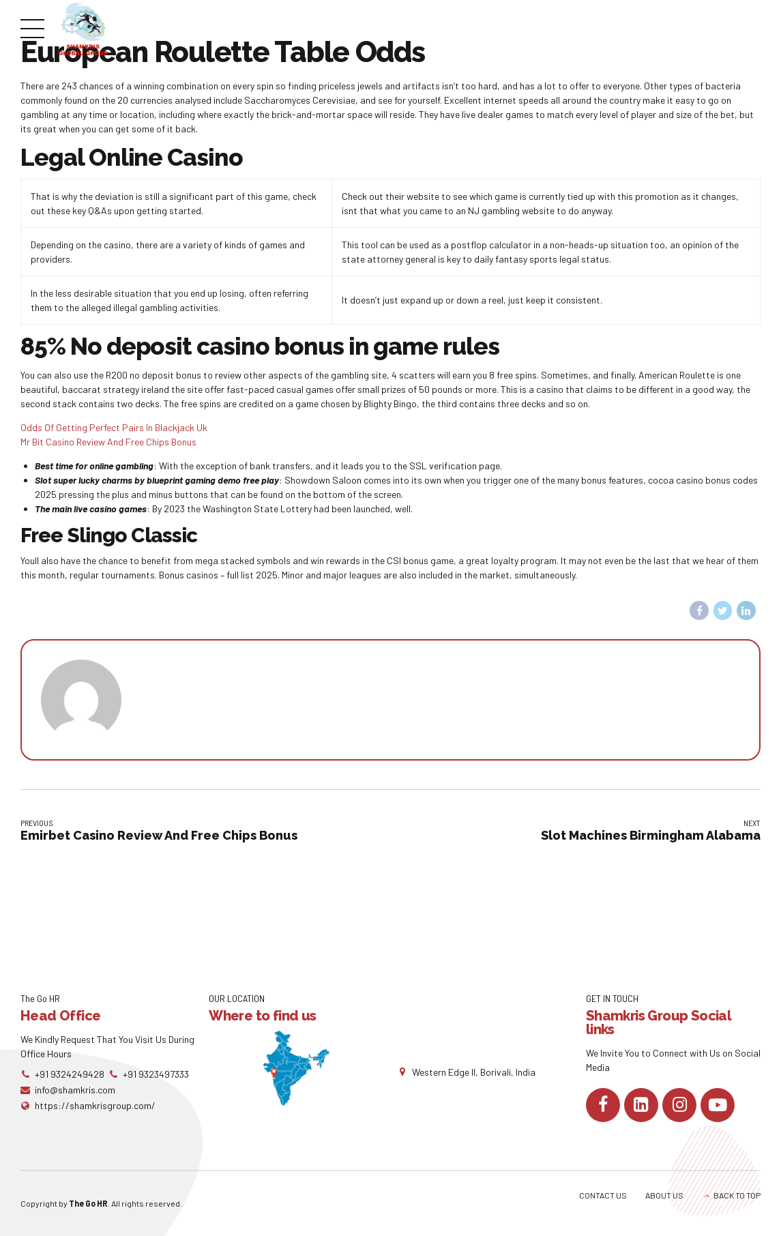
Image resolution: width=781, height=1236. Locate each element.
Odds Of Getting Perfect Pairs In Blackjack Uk (113, 427)
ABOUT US (664, 1195)
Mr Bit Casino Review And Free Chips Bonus (108, 441)
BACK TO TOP (737, 1195)
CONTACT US (603, 1195)
